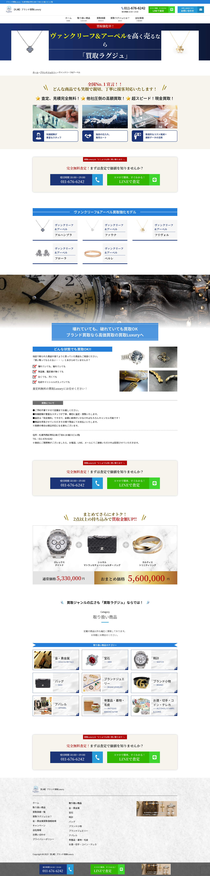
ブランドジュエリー (48, 72)
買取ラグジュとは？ (120, 19)
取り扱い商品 (83, 19)
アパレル (73, 835)
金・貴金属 (74, 808)
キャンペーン (39, 825)
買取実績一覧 (39, 811)
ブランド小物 (75, 826)
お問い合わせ (39, 834)
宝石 (71, 812)
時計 (71, 817)
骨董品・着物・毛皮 (78, 839)
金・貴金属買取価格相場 (44, 821)
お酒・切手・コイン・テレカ (83, 844)
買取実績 (101, 19)
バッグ (72, 821)
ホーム (68, 19)
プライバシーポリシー (43, 839)
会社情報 (139, 19)
